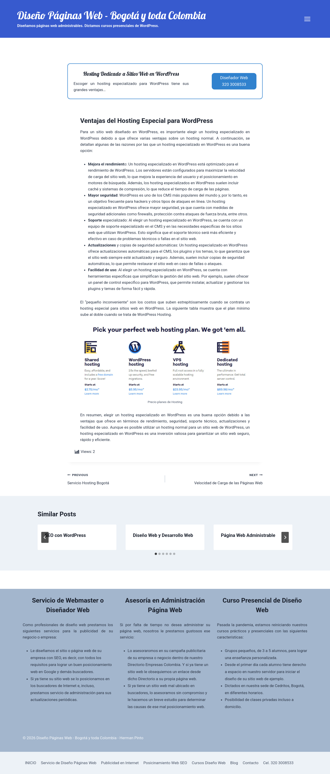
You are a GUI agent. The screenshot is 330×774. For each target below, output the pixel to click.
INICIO (30, 762)
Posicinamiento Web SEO (165, 762)
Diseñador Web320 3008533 (234, 81)
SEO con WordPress (65, 535)
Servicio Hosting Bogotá (114, 478)
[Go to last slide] (45, 537)
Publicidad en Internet (120, 762)
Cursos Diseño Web (209, 762)
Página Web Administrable (248, 535)
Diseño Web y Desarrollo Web (163, 535)
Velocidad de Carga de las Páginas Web (216, 478)
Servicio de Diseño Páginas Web (68, 762)
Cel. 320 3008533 (278, 762)
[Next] (285, 537)
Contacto (250, 762)
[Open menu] (307, 19)
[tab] (156, 554)
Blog (234, 762)
